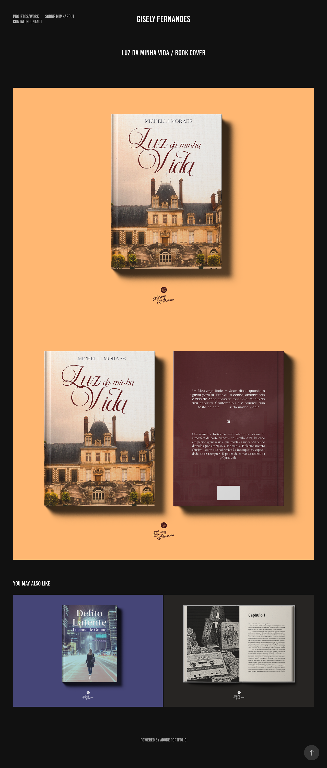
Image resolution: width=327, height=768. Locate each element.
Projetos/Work (26, 16)
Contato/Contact (27, 21)
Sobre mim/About (59, 16)
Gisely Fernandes (163, 19)
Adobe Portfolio (173, 739)
